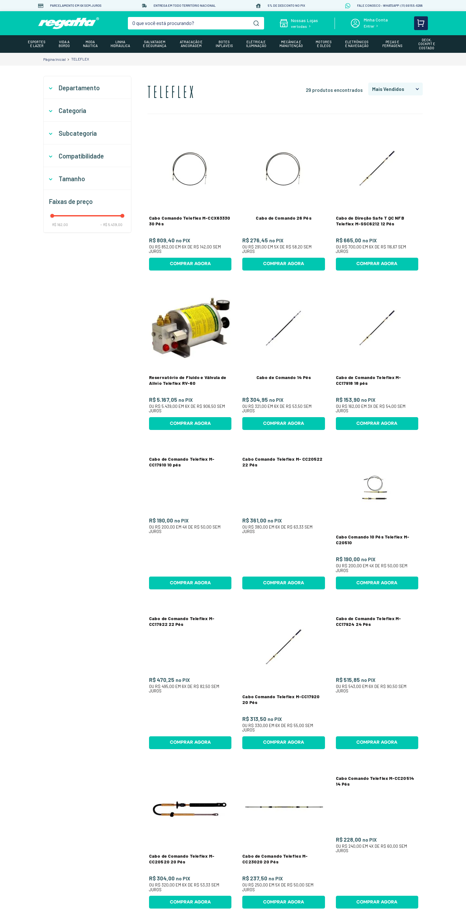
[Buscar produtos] (256, 23)
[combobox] (196, 23)
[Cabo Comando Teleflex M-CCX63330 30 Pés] (190, 199)
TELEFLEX (80, 59)
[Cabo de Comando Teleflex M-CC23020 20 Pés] (283, 797)
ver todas (299, 26)
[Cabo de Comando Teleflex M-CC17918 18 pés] (377, 358)
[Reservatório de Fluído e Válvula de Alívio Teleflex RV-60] (190, 358)
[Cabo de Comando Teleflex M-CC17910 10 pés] (190, 518)
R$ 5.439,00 (111, 224)
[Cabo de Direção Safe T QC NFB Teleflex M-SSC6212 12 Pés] (377, 199)
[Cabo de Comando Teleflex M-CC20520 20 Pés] (190, 797)
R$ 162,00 (60, 224)
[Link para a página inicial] (54, 59)
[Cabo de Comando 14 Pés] (283, 358)
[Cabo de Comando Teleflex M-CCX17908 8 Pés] (190, 879)
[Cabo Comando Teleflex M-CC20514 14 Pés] (377, 797)
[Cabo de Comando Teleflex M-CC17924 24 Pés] (377, 677)
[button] (87, 88)
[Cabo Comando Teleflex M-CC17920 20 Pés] (283, 677)
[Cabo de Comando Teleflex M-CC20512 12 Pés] (377, 879)
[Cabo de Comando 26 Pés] (283, 199)
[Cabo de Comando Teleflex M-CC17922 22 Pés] (190, 677)
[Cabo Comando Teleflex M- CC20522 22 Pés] (283, 518)
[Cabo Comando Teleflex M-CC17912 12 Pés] (283, 879)
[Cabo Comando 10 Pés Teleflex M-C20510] (377, 518)
